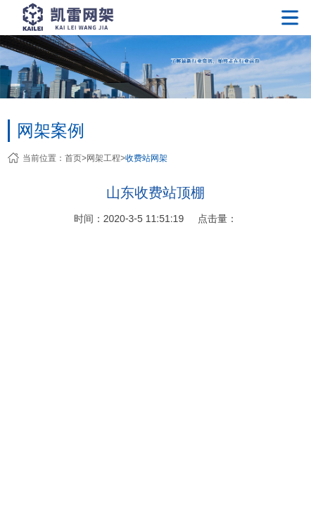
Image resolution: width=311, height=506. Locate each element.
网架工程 (103, 158)
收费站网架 (146, 158)
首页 (73, 158)
